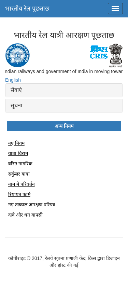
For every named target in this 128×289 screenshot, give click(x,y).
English (13, 80)
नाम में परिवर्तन (21, 184)
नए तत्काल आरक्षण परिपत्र (31, 204)
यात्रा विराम (18, 153)
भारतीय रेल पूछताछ (27, 8)
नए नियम (16, 143)
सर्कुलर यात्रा (19, 174)
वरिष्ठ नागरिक (20, 163)
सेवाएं (16, 90)
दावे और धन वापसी (25, 215)
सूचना (16, 105)
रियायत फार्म (19, 194)
